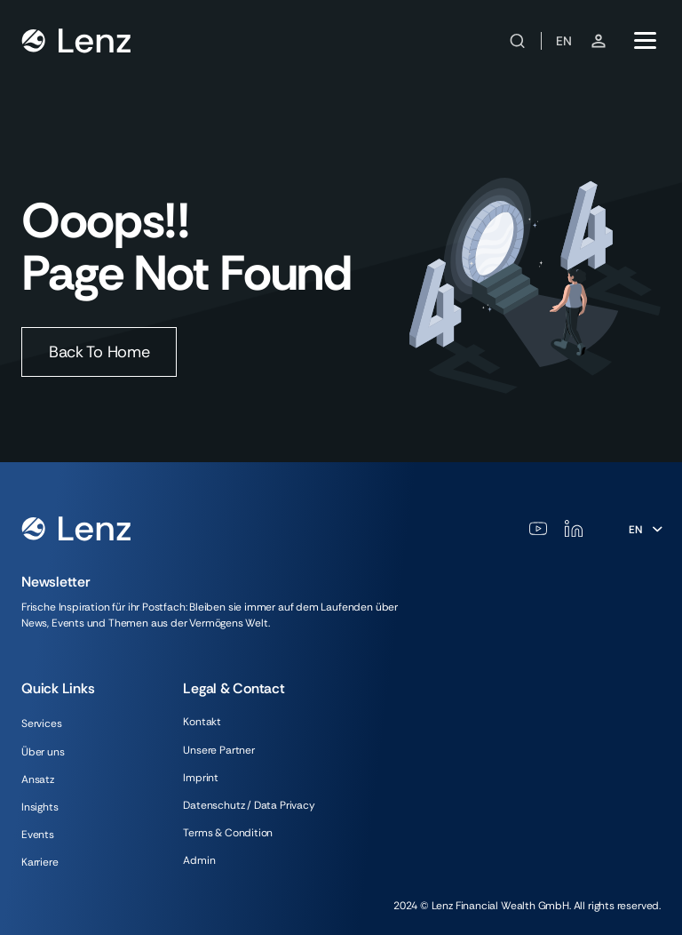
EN (564, 41)
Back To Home (99, 352)
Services (41, 723)
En (635, 530)
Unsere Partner (218, 750)
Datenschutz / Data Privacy (248, 805)
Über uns (43, 752)
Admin (199, 860)
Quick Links (57, 688)
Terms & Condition (228, 833)
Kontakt (202, 722)
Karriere (40, 862)
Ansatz (37, 779)
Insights (40, 807)
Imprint (200, 778)
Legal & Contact (233, 688)
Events (37, 834)
